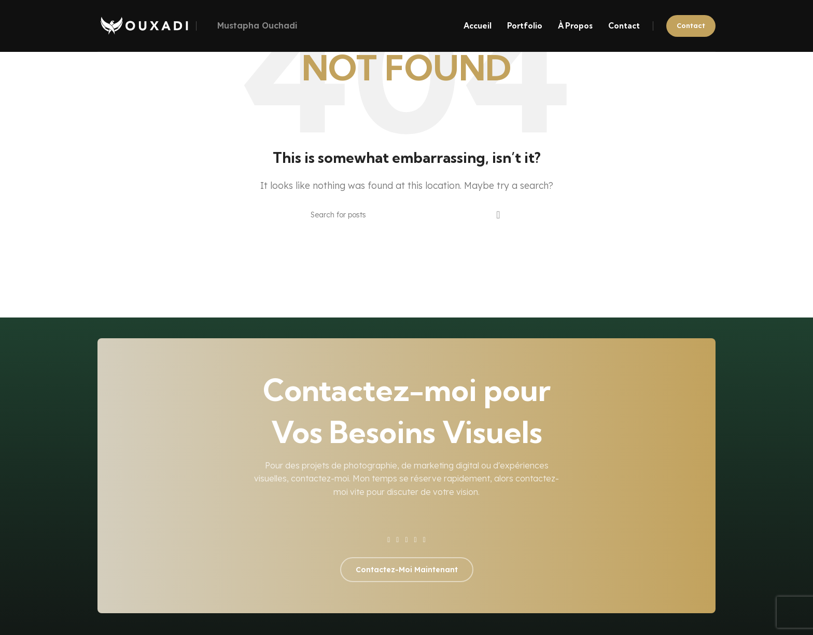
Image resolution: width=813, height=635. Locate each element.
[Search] (406, 215)
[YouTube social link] (415, 540)
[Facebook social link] (388, 540)
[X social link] (397, 540)
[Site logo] (144, 25)
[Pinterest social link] (424, 540)
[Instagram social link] (406, 540)
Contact (691, 25)
